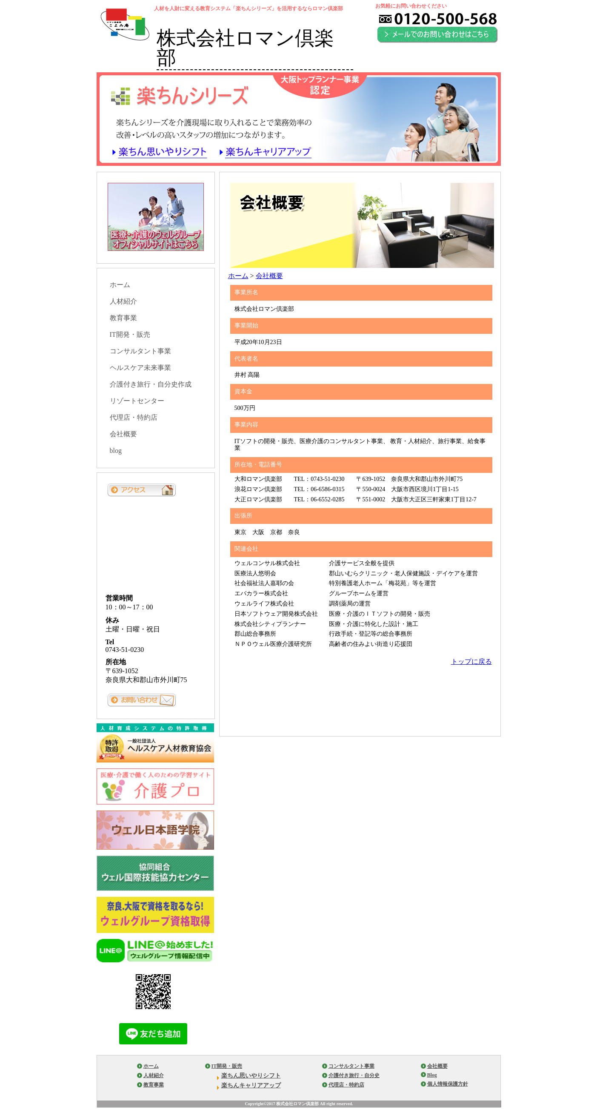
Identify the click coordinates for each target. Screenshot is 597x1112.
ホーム (238, 275)
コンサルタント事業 (140, 351)
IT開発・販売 (130, 334)
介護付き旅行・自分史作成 (150, 384)
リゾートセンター (137, 400)
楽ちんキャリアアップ (251, 1085)
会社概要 (269, 275)
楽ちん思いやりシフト (251, 1075)
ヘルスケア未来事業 (140, 367)
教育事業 (123, 317)
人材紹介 (123, 301)
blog (116, 450)
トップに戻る (471, 661)
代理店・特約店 (133, 417)
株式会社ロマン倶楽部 (245, 47)
